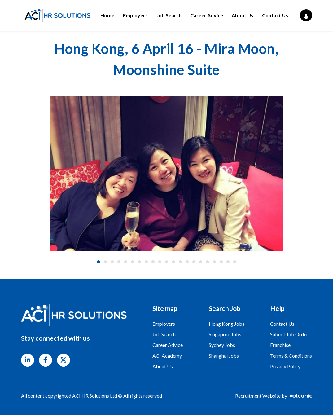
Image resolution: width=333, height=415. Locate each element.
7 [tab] (139, 261)
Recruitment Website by (273, 396)
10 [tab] (159, 261)
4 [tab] (118, 261)
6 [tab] (132, 261)
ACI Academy (167, 356)
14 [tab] (187, 261)
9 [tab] (153, 261)
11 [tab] (166, 261)
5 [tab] (125, 261)
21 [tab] (234, 261)
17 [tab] (207, 261)
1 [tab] (98, 261)
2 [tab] (105, 261)
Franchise (280, 345)
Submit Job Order (289, 334)
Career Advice (206, 15)
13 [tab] (180, 261)
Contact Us (275, 15)
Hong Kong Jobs (226, 324)
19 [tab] (221, 261)
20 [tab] (228, 261)
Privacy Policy (285, 366)
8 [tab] (146, 261)
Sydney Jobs (222, 345)
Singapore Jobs (225, 334)
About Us (242, 15)
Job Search (169, 15)
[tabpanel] (166, 173)
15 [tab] (193, 261)
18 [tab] (214, 261)
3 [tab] (112, 261)
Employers (135, 15)
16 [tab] (200, 261)
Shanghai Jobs (224, 356)
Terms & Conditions (291, 356)
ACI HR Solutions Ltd (56, 15)
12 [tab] (173, 261)
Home (107, 15)
